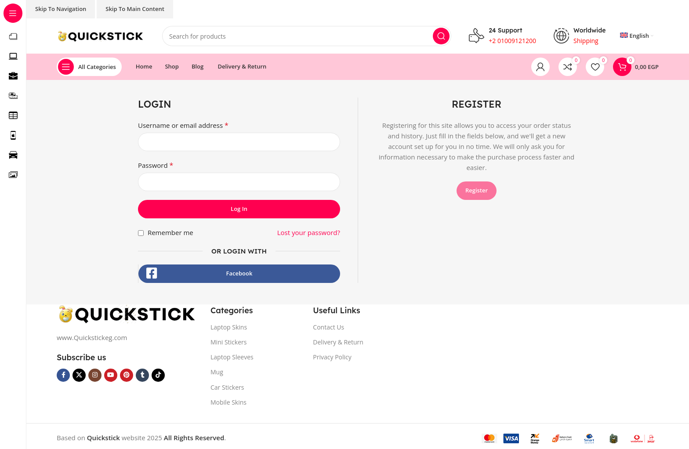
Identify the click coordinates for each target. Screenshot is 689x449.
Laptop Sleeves (232, 357)
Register (476, 190)
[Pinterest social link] (126, 375)
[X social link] (79, 375)
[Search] (306, 36)
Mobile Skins (228, 402)
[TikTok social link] (158, 375)
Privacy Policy (332, 357)
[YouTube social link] (110, 375)
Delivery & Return (338, 342)
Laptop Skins (228, 327)
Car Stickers (227, 387)
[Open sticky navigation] (89, 67)
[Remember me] (141, 233)
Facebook (239, 273)
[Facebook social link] (63, 375)
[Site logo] (101, 35)
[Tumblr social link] (142, 375)
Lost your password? (308, 232)
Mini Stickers (228, 342)
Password (155, 165)
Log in (239, 209)
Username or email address (183, 125)
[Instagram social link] (95, 375)
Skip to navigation (60, 9)
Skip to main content (134, 9)
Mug (216, 372)
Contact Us (328, 327)
